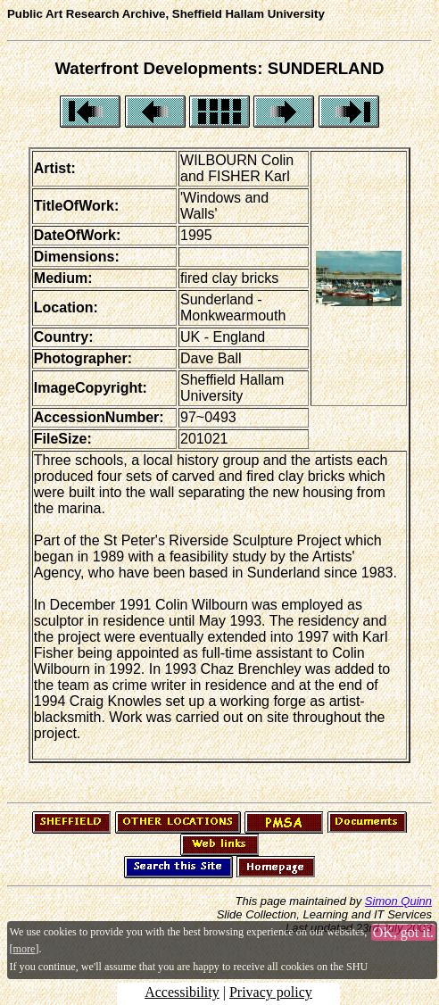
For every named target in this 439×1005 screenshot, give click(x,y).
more (24, 949)
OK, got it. (403, 932)
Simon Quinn (398, 901)
